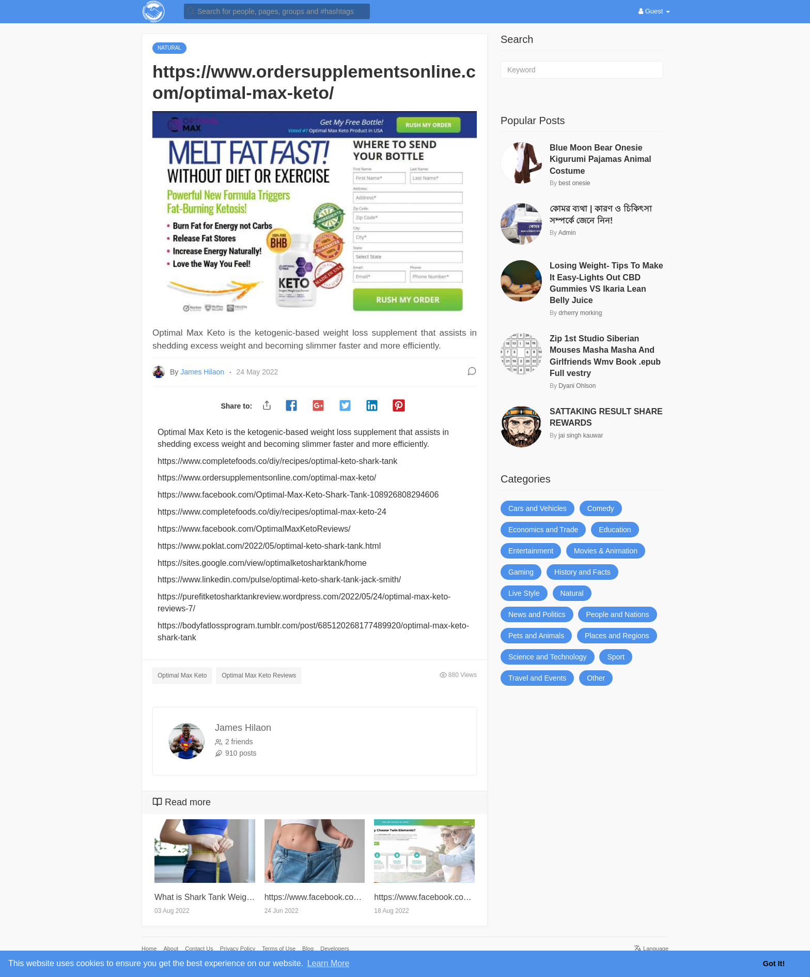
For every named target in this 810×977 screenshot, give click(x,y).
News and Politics (537, 614)
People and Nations (617, 614)
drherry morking (580, 313)
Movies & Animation (605, 551)
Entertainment (530, 551)
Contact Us (199, 948)
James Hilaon (203, 372)
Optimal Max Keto (182, 675)
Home (149, 948)
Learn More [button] (328, 963)
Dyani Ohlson (577, 385)
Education (615, 529)
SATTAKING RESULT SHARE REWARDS (606, 417)
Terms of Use (278, 948)
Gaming (521, 572)
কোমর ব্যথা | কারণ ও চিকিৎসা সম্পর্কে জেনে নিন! (601, 214)
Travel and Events (537, 678)
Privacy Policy (237, 948)
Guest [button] (654, 11)
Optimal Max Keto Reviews (259, 675)
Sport (615, 657)
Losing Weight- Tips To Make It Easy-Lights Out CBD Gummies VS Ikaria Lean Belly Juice (606, 283)
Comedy (600, 508)
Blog (308, 948)
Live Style (524, 593)
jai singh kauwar (580, 435)
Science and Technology (547, 657)
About (170, 948)
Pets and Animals (536, 636)
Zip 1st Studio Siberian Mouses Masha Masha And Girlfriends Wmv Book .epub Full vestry (605, 356)
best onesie (574, 183)
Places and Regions (617, 636)
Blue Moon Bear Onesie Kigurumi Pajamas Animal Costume (600, 159)
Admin (567, 232)
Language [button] (651, 948)
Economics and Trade (543, 529)
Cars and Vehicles (537, 508)
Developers (334, 948)
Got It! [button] (774, 963)
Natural (572, 593)
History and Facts (582, 572)
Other (596, 678)
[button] (276, 10)
